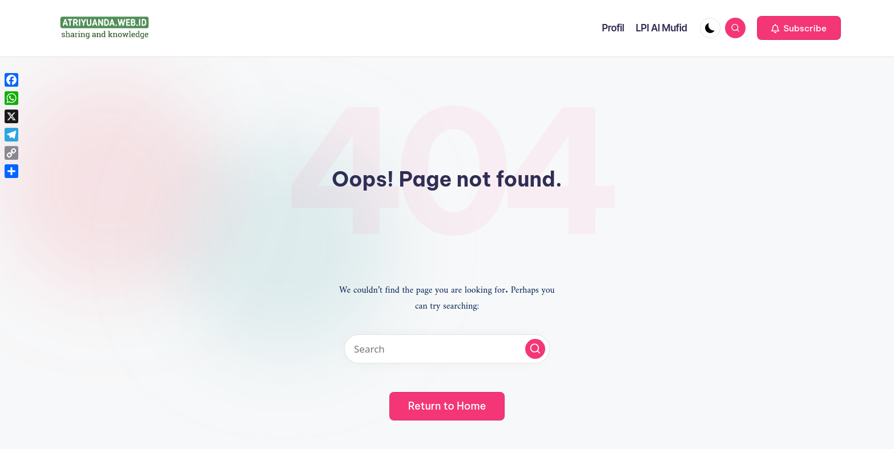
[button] (799, 28)
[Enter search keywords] (447, 348)
